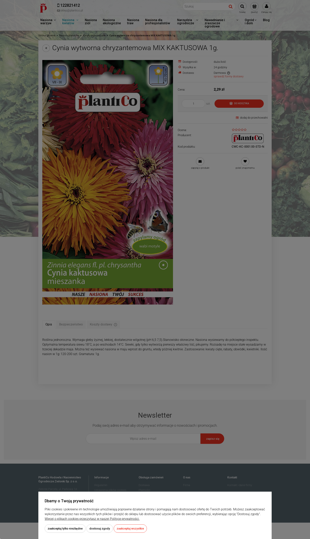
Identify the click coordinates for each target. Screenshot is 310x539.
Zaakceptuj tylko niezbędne (65, 528)
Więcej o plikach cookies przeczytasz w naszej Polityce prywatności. (92, 519)
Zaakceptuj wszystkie (130, 528)
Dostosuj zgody (99, 528)
